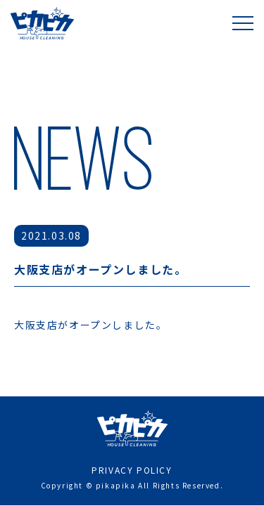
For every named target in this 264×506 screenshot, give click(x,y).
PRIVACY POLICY (132, 443)
